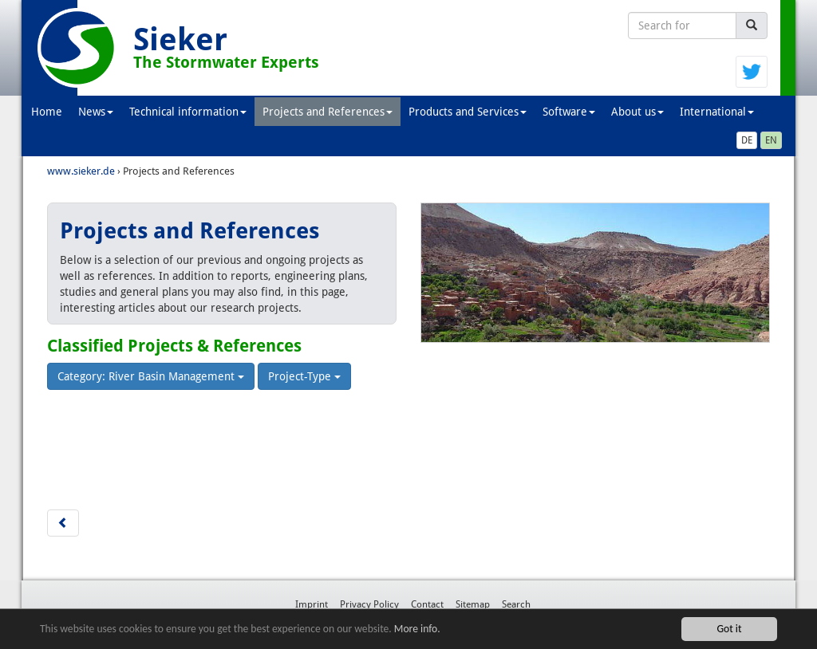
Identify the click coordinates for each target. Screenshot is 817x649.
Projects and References (327, 111)
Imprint (311, 604)
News (95, 111)
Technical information (188, 111)
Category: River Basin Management (150, 376)
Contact (427, 604)
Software (569, 111)
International (717, 111)
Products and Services (467, 111)
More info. (417, 628)
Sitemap (473, 604)
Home (46, 111)
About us (637, 111)
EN (771, 140)
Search (516, 604)
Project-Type (304, 376)
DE (746, 140)
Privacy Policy (369, 604)
